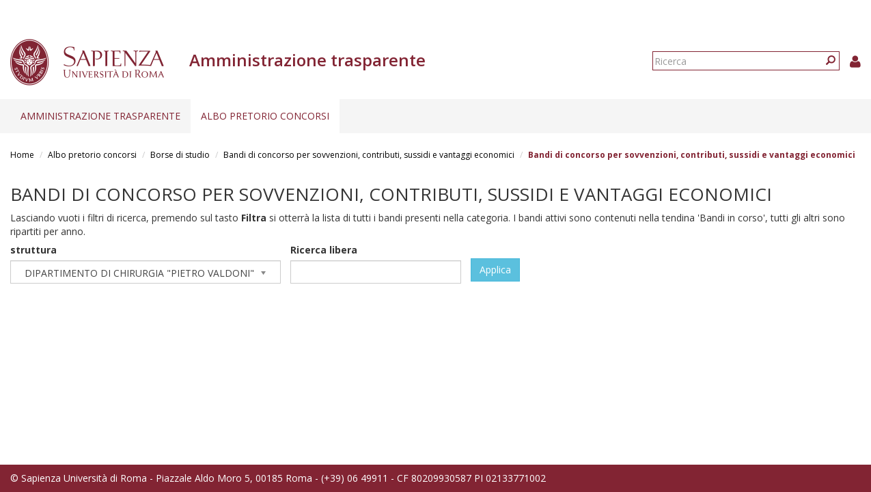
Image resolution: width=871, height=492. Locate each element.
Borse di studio (180, 155)
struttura (33, 249)
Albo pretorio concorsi (265, 115)
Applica (495, 269)
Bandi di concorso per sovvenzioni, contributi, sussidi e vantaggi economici (368, 155)
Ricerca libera (323, 249)
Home (22, 155)
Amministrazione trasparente (100, 115)
